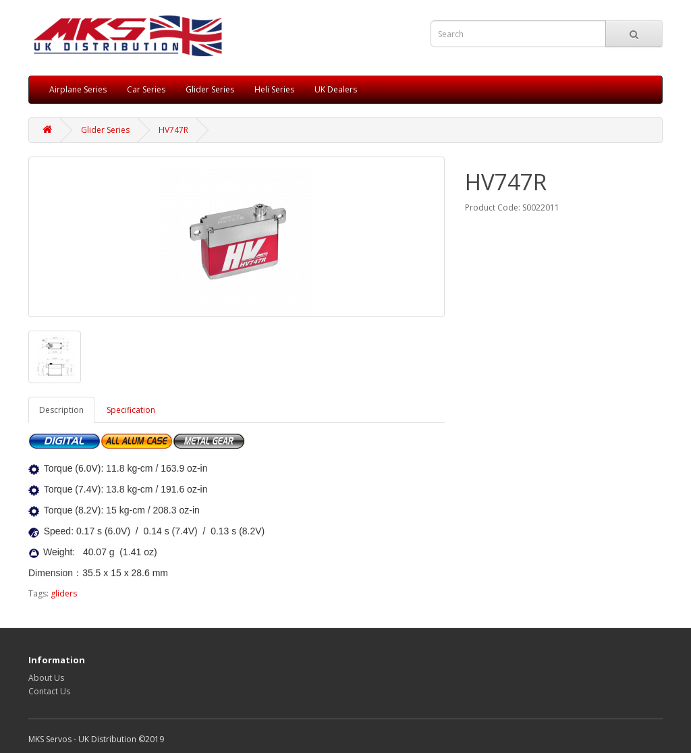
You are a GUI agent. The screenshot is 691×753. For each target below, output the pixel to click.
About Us (46, 678)
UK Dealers (335, 89)
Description (61, 410)
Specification (131, 410)
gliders (64, 593)
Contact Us (49, 691)
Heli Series (274, 89)
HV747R (173, 130)
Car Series (146, 89)
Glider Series (210, 89)
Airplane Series (78, 89)
